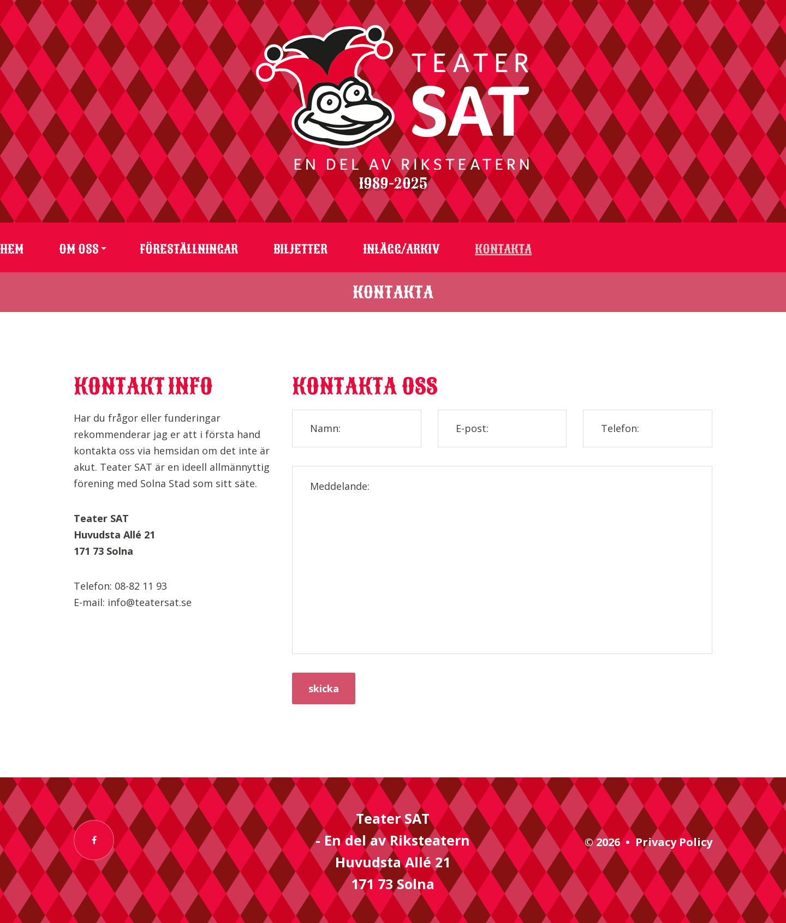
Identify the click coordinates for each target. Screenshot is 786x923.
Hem (11, 249)
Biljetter (300, 249)
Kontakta (503, 249)
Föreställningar (189, 249)
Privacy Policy (673, 842)
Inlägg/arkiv (401, 249)
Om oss (79, 249)
